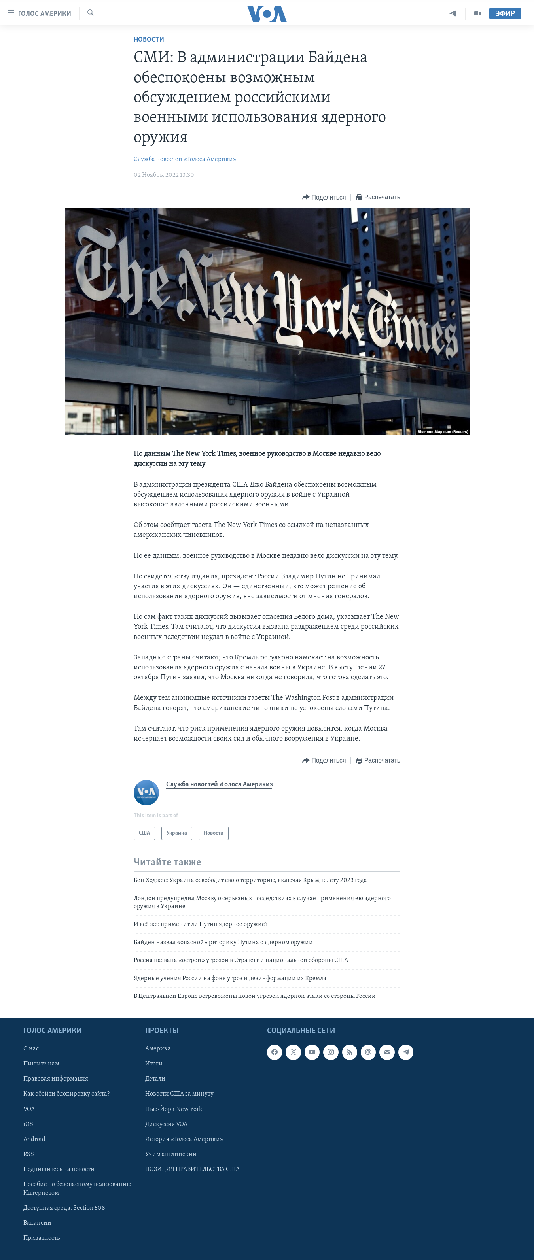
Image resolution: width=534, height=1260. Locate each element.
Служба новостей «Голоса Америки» (185, 159)
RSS (28, 1154)
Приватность (41, 1238)
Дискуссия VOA (166, 1124)
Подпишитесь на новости (59, 1169)
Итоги (154, 1064)
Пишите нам (41, 1064)
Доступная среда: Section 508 (64, 1208)
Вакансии (37, 1223)
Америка (158, 1049)
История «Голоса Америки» (184, 1139)
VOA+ (30, 1109)
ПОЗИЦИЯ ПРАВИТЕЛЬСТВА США (192, 1169)
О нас (31, 1049)
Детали (155, 1079)
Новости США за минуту (179, 1094)
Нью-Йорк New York (173, 1109)
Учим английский (171, 1154)
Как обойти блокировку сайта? (66, 1094)
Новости (149, 39)
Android (34, 1139)
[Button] (324, 197)
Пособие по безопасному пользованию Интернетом (77, 1188)
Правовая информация (55, 1079)
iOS (28, 1124)
